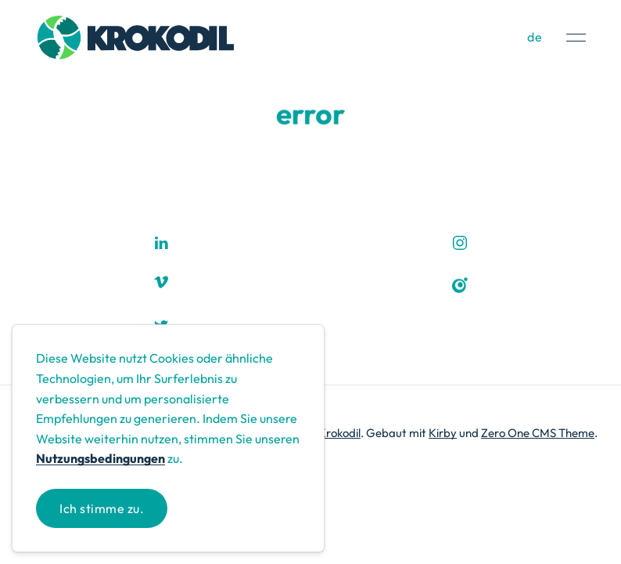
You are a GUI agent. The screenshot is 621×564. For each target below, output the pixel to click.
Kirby (443, 432)
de (535, 37)
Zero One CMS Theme (537, 432)
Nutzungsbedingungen (100, 458)
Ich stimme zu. (101, 508)
